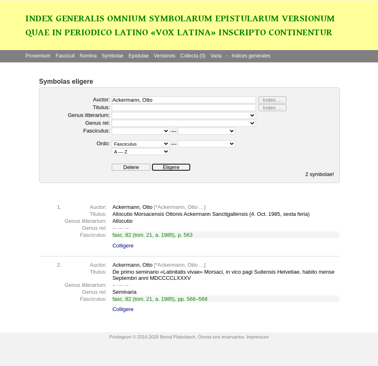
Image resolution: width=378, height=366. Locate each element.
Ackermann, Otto (178, 207)
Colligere (123, 245)
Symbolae (112, 56)
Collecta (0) (192, 56)
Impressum (258, 336)
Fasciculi (65, 56)
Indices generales (248, 56)
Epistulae (139, 56)
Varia (215, 56)
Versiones (164, 56)
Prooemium (38, 56)
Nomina (88, 56)
